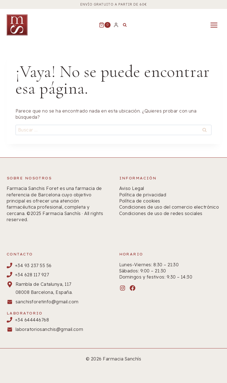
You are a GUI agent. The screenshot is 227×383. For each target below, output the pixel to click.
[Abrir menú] (213, 25)
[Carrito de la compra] (105, 25)
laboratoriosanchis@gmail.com (49, 329)
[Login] (116, 24)
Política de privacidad (142, 194)
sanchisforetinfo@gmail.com (47, 301)
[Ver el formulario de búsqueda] (124, 25)
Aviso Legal (131, 188)
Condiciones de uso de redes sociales (161, 213)
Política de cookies (139, 201)
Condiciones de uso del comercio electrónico (169, 207)
